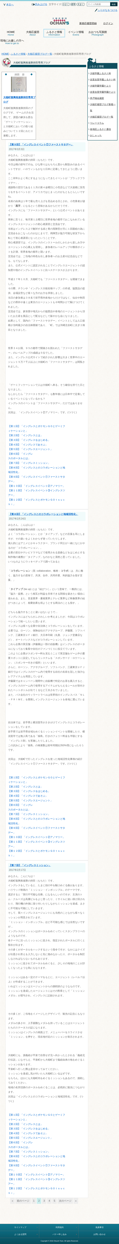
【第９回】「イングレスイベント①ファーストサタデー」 (41, 144)
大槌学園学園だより (100, 85)
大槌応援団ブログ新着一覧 (103, 107)
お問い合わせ (99, 1234)
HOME (11, 33)
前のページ (23, 1200)
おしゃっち (96, 135)
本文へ (10, 4)
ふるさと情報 (54, 33)
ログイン (108, 23)
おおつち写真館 (97, 33)
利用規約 (60, 1227)
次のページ (65, 1200)
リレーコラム (97, 123)
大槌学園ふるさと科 (100, 73)
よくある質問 (20, 1234)
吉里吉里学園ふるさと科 (103, 79)
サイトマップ (20, 1227)
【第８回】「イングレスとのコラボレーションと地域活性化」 (43, 514)
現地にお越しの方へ (12, 42)
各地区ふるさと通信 (100, 129)
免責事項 (99, 1227)
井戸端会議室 (97, 98)
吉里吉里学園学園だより (103, 92)
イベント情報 (76, 33)
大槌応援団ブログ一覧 (39, 54)
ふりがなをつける (107, 10)
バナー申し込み (60, 1234)
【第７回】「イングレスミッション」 (30, 865)
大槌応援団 (32, 33)
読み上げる (41, 4)
